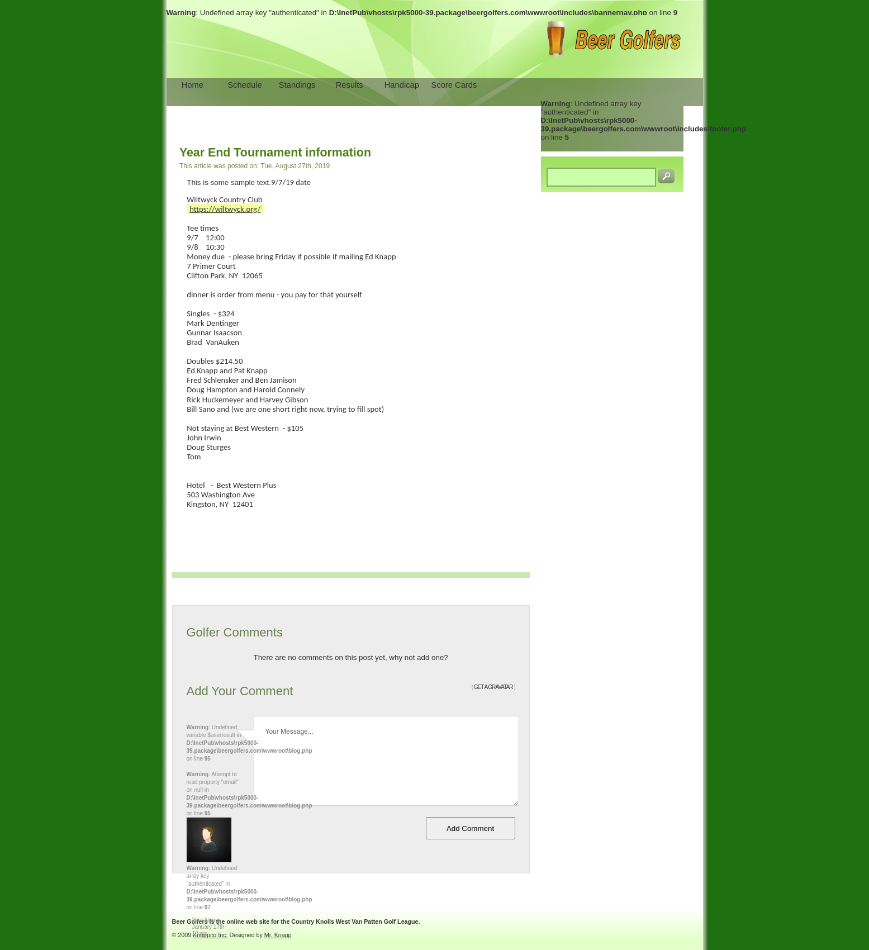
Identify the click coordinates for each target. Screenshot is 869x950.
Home (192, 84)
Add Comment (470, 828)
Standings (297, 84)
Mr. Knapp (278, 935)
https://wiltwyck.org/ (224, 209)
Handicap (401, 84)
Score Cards (454, 84)
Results (349, 84)
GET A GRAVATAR (493, 687)
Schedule (244, 84)
